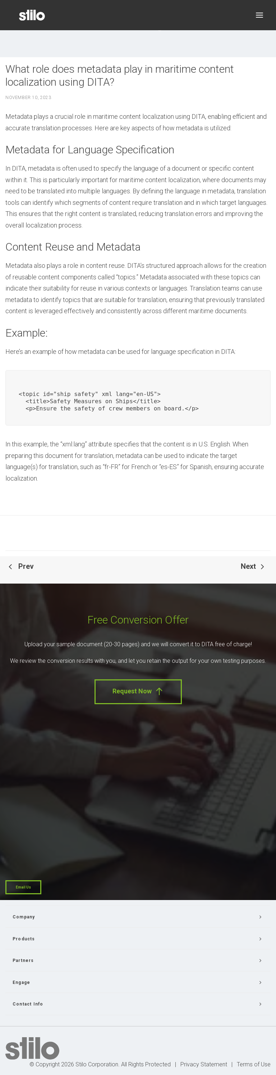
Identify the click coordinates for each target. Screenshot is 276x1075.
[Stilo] (32, 15)
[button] (259, 15)
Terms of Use (254, 1064)
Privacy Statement (203, 1064)
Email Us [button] (23, 887)
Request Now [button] (138, 691)
